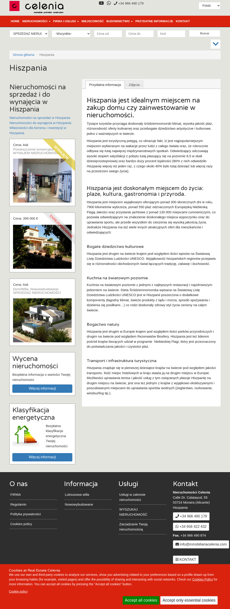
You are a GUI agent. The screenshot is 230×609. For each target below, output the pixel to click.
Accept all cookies (141, 600)
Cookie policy (18, 591)
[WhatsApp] (109, 3)
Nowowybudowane (79, 504)
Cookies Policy (202, 579)
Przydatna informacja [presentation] (105, 85)
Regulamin (18, 504)
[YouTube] (101, 3)
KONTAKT (183, 21)
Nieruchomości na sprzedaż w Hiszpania (39, 118)
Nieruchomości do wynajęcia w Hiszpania (40, 123)
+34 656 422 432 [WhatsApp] (191, 526)
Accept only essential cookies (189, 600)
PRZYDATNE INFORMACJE (154, 21)
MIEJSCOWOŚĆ (93, 21)
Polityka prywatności (25, 514)
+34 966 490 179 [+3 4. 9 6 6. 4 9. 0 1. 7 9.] (129, 3)
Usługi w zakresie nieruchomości (132, 497)
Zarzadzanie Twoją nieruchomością (133, 526)
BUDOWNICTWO (119, 21)
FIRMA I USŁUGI (66, 21)
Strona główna (23, 55)
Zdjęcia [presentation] (134, 85)
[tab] (105, 85)
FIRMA (15, 494)
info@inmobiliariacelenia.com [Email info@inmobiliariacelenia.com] (201, 544)
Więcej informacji (42, 388)
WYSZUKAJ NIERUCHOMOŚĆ (133, 511)
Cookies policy (21, 524)
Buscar (204, 33)
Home (15, 21)
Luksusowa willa (77, 494)
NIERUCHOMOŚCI (36, 21)
